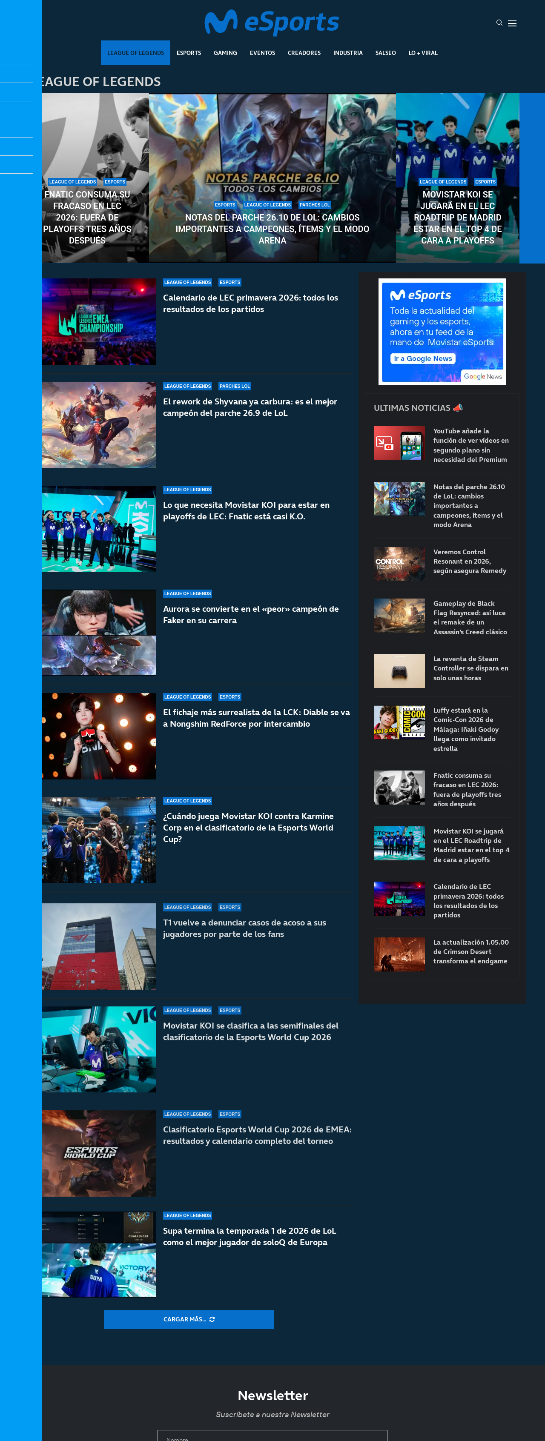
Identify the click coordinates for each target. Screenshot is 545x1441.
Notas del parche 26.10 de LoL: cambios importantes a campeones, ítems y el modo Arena (273, 229)
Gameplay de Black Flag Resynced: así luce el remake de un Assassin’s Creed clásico (470, 617)
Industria (348, 53)
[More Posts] (189, 1319)
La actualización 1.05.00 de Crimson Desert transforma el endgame (471, 951)
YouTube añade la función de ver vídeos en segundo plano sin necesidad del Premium (471, 445)
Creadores (304, 53)
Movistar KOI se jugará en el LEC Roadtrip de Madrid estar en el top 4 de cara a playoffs (457, 217)
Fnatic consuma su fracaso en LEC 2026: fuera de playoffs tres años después (87, 217)
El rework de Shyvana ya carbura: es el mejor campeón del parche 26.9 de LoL (250, 407)
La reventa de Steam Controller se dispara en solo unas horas (470, 668)
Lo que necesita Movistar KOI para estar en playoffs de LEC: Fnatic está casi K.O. (246, 510)
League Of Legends (135, 53)
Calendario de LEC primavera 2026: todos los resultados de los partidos (250, 303)
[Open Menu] (512, 23)
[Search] (499, 23)
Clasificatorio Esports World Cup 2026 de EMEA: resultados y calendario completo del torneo (257, 1137)
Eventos (262, 53)
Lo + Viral (423, 53)
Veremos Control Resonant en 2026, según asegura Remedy (469, 561)
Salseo (386, 53)
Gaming (225, 53)
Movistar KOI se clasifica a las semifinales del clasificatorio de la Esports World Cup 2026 (250, 1045)
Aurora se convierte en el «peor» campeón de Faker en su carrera (251, 620)
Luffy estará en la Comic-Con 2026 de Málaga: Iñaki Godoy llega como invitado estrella (466, 729)
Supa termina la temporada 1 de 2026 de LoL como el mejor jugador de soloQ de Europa (249, 1236)
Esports (189, 53)
